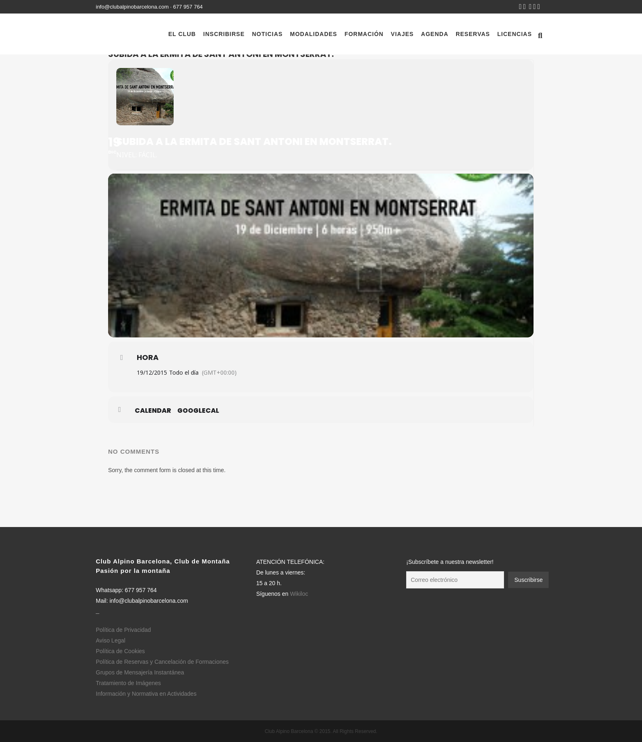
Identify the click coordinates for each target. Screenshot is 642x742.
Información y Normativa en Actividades (146, 693)
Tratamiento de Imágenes (128, 683)
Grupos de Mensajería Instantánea (140, 672)
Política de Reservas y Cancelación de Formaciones (162, 661)
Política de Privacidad (123, 630)
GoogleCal (198, 411)
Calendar (153, 411)
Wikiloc (299, 593)
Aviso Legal (110, 640)
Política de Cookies (120, 651)
